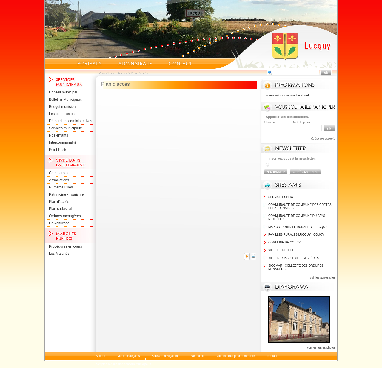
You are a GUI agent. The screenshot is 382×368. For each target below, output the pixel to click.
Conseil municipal (63, 92)
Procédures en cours (65, 246)
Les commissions (62, 114)
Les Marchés (59, 254)
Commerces (58, 173)
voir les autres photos (321, 347)
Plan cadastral (60, 209)
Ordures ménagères (65, 216)
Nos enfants (58, 135)
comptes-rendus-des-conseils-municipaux (123, 364)
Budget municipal (62, 107)
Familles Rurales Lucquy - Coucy (296, 234)
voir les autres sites (322, 277)
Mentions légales (128, 356)
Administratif (135, 63)
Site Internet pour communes (236, 356)
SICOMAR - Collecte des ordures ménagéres (295, 267)
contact (272, 356)
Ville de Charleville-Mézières (293, 258)
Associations (59, 180)
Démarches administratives (70, 121)
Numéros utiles (61, 187)
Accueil (276, 46)
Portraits (89, 63)
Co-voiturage (59, 223)
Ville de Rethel (281, 250)
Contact (180, 63)
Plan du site (197, 356)
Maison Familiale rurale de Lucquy (297, 227)
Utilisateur (269, 122)
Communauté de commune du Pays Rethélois (296, 217)
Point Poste (58, 150)
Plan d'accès (59, 202)
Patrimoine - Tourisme (66, 194)
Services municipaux (65, 128)
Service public (280, 197)
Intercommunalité (62, 142)
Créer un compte (323, 138)
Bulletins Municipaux (65, 99)
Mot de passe (302, 122)
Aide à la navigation (165, 356)
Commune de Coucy (284, 242)
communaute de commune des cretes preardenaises (300, 206)
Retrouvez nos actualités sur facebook (282, 95)
